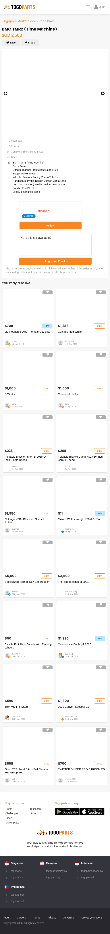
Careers (21, 917)
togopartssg (17, 877)
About (6, 917)
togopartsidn (88, 877)
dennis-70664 (71, 779)
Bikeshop (35, 808)
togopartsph (17, 894)
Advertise (68, 917)
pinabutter (17, 716)
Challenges (11, 813)
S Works (10, 394)
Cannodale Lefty (68, 394)
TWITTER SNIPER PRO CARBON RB (81, 769)
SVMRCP (16, 654)
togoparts (16, 871)
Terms (36, 917)
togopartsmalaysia (56, 871)
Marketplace (12, 822)
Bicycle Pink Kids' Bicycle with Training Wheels (28, 646)
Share (30, 42)
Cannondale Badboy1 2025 (74, 644)
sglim (14, 779)
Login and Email (55, 261)
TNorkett (16, 591)
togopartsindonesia (92, 871)
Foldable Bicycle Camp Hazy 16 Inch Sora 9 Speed (80, 458)
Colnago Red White (70, 331)
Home (8, 808)
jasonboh (69, 529)
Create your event (92, 917)
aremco (15, 529)
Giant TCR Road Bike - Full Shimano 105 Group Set (27, 771)
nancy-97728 (71, 716)
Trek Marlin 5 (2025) (17, 706)
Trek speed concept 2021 (73, 581)
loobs (14, 466)
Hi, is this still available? (55, 245)
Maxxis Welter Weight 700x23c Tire (79, 519)
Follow (50, 225)
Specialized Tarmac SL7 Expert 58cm (27, 581)
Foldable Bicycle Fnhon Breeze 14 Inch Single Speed (25, 458)
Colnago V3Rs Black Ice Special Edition (24, 521)
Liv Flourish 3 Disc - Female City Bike (27, 331)
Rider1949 (69, 341)
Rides (8, 818)
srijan (14, 341)
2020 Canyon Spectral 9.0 (74, 706)
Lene (14, 404)
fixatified (69, 654)
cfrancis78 (44, 211)
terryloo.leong (71, 591)
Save (11, 42)
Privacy (52, 917)
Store (33, 813)
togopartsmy (53, 877)
